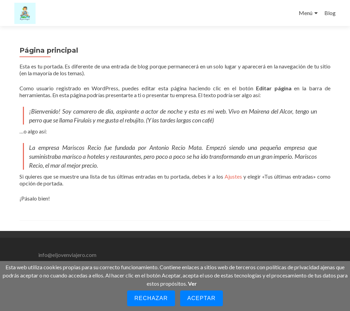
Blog (330, 13)
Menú (305, 13)
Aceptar (201, 298)
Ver (192, 283)
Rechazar (151, 298)
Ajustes (233, 176)
